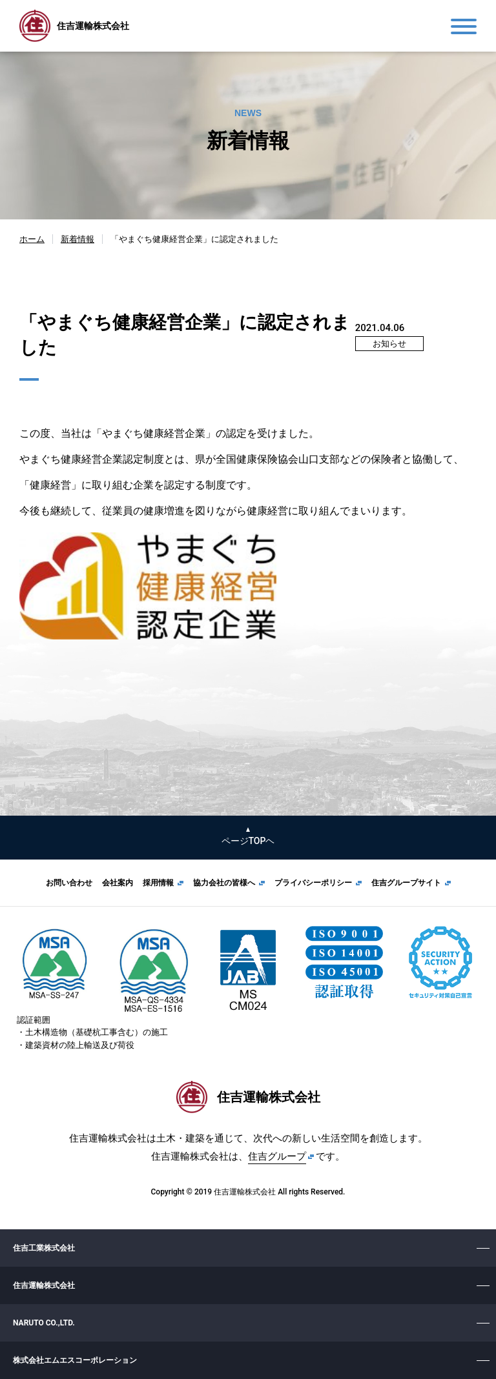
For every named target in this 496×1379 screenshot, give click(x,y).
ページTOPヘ (248, 841)
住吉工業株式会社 (44, 1248)
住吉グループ (277, 1156)
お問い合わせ (69, 882)
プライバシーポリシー (313, 882)
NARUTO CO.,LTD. (44, 1322)
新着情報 (77, 239)
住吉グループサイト (406, 882)
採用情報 (158, 882)
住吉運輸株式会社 (44, 1285)
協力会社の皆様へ (224, 882)
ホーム (32, 239)
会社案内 (117, 882)
